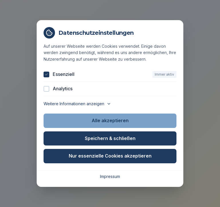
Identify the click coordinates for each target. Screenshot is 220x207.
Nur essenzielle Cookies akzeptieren (110, 156)
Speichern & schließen (110, 138)
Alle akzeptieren (110, 120)
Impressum (110, 176)
